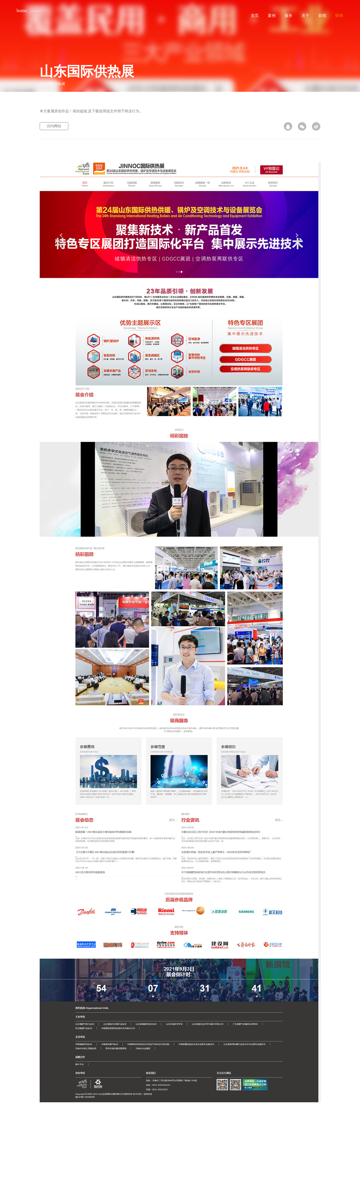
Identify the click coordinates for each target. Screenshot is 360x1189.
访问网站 (54, 126)
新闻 (322, 15)
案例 (272, 15)
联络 (339, 15)
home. (22, 10)
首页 (255, 15)
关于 (305, 15)
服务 (288, 15)
